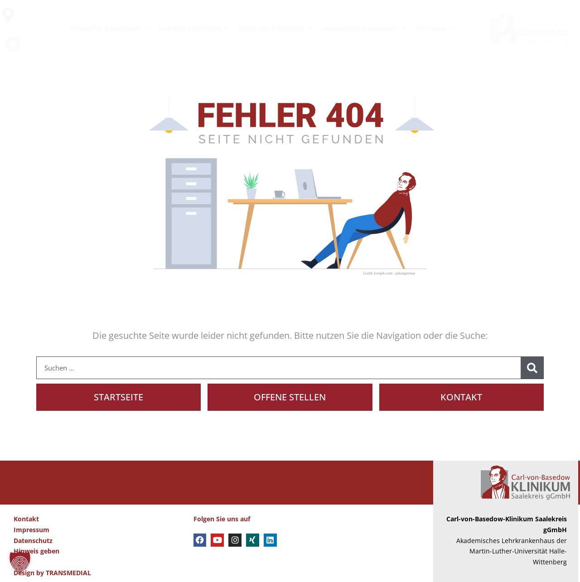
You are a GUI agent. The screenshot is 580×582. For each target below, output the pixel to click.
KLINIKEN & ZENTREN (193, 28)
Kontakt (26, 519)
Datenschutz (33, 540)
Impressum (31, 529)
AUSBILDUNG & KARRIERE (364, 28)
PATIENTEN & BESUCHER (109, 28)
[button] (20, 562)
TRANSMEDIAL (68, 572)
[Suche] (532, 368)
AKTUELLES (435, 28)
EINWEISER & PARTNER (275, 28)
